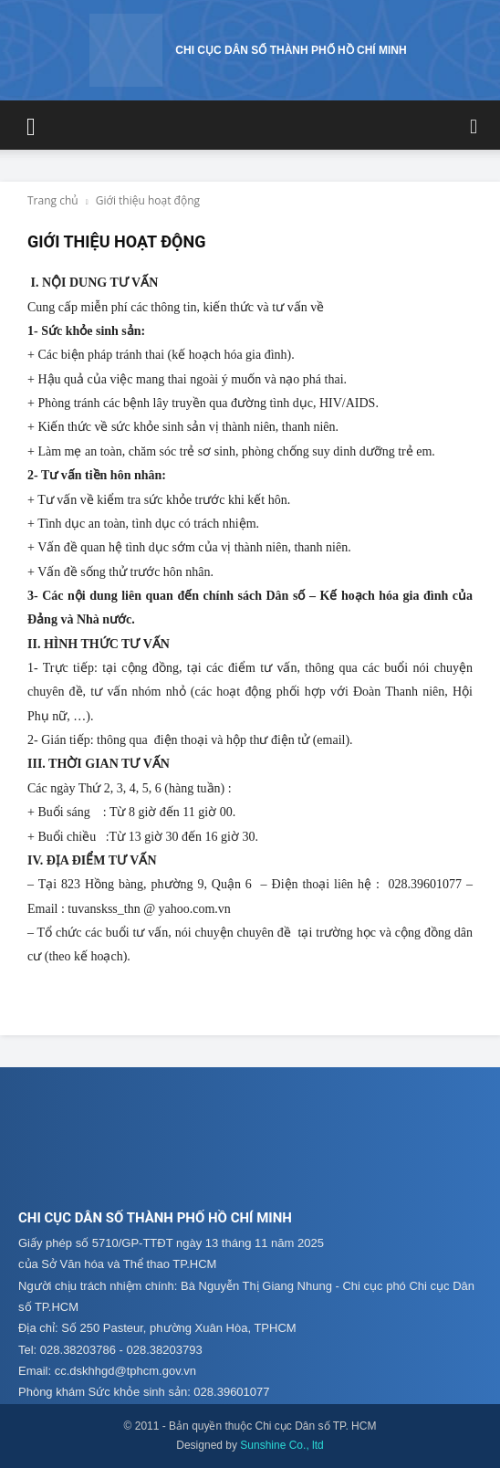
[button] (31, 125)
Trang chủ (52, 200)
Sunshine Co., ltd (281, 1445)
